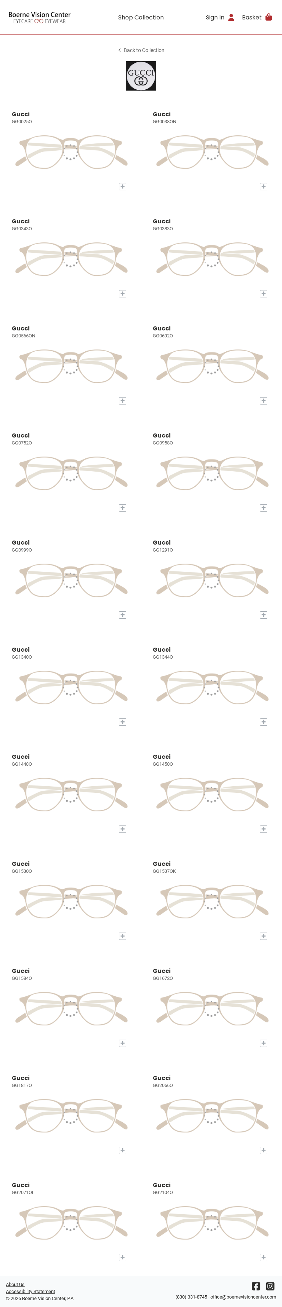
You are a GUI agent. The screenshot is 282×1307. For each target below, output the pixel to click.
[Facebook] (256, 1288)
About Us (15, 1284)
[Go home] (39, 17)
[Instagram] (270, 1288)
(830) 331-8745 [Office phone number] (191, 1297)
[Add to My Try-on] (122, 186)
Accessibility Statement (30, 1291)
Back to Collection (141, 50)
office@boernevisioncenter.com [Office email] (243, 1297)
